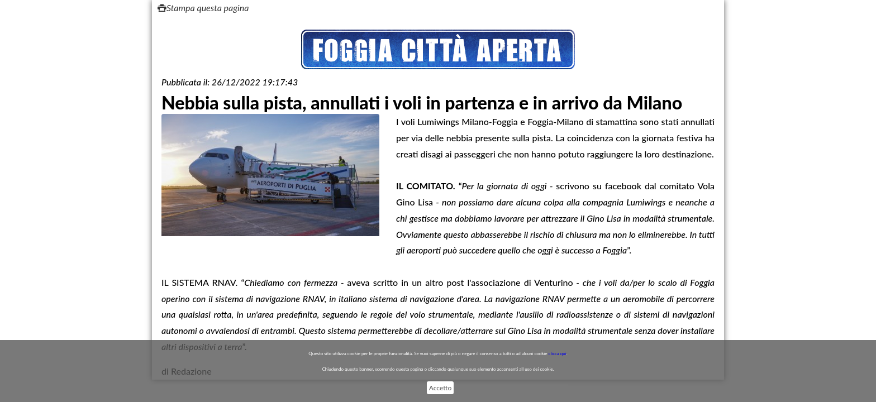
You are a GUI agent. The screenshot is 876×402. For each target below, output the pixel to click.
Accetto (440, 388)
